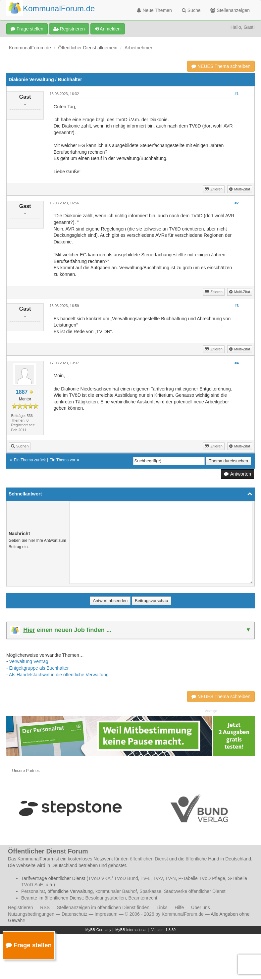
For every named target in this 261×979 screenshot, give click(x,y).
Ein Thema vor (63, 460)
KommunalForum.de (30, 47)
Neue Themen (154, 10)
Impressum (106, 914)
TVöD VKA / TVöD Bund (113, 878)
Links (162, 907)
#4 (236, 363)
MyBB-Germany (98, 930)
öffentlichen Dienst (149, 858)
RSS (45, 907)
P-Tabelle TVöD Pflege (201, 878)
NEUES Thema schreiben (220, 66)
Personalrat (33, 891)
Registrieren (69, 28)
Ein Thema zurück (30, 460)
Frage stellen (27, 28)
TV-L (145, 878)
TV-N (170, 878)
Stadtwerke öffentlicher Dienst (195, 891)
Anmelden (108, 28)
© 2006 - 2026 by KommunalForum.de (164, 914)
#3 (236, 306)
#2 (236, 203)
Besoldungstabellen (105, 898)
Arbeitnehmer (138, 47)
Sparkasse (150, 891)
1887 (22, 392)
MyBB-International (130, 930)
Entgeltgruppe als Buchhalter (39, 668)
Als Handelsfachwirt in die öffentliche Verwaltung (59, 674)
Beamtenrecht (143, 898)
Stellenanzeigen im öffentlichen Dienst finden (103, 907)
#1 (236, 94)
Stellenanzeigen (230, 10)
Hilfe (179, 907)
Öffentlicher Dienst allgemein (88, 47)
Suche (191, 10)
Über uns (200, 907)
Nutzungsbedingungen (31, 914)
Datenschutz (74, 914)
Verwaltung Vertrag (28, 661)
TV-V (158, 878)
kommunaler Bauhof (116, 891)
